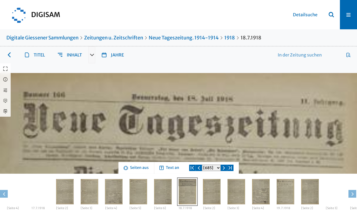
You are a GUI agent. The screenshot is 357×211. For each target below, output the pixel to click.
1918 (229, 38)
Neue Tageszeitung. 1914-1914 (184, 38)
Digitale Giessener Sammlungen (42, 38)
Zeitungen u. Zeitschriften (113, 38)
